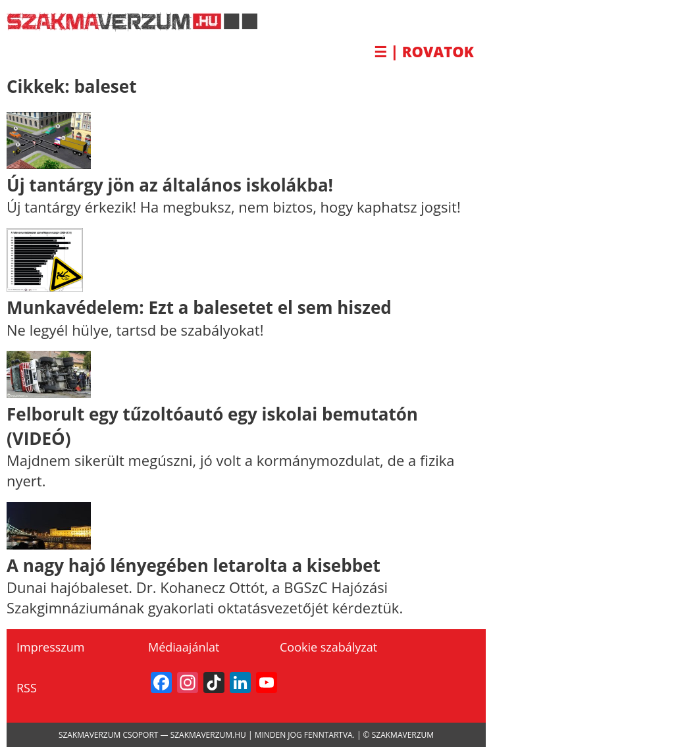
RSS (26, 688)
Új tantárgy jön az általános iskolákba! (170, 185)
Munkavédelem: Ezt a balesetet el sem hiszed (199, 307)
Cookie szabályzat (328, 647)
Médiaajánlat (183, 647)
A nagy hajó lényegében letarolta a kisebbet (193, 565)
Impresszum (50, 647)
